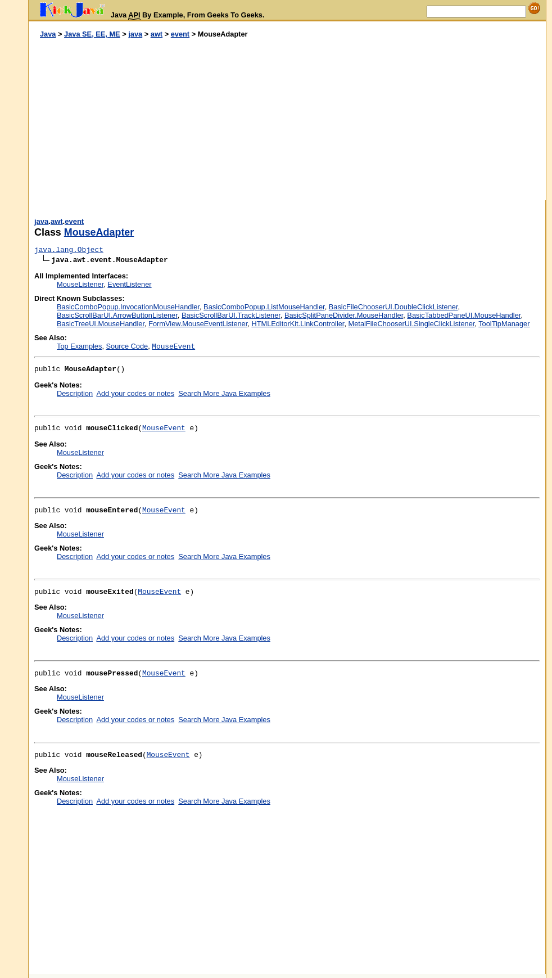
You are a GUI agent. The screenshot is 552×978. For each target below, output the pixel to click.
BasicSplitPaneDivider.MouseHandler (343, 315)
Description (75, 393)
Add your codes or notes (135, 393)
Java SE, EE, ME (92, 34)
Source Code (127, 346)
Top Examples (79, 346)
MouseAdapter (99, 232)
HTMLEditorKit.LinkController (297, 323)
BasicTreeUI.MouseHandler (100, 323)
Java (48, 34)
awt (156, 34)
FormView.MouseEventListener (197, 323)
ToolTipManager (504, 323)
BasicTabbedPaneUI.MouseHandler (464, 315)
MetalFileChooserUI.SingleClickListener (412, 323)
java (135, 34)
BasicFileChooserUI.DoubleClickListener (393, 307)
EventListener (129, 284)
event (180, 34)
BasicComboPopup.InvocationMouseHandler (128, 307)
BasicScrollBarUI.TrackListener (231, 315)
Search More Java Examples (224, 393)
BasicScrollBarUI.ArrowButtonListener (117, 315)
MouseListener (80, 284)
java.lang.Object (68, 250)
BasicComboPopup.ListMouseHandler (264, 307)
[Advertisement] (158, 120)
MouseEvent (163, 428)
